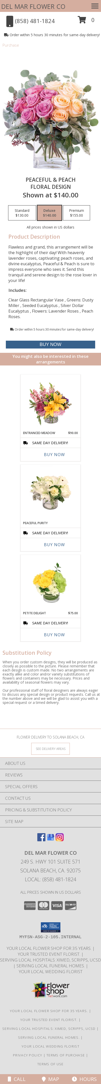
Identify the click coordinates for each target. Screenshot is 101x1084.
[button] (86, 21)
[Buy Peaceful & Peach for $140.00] (50, 345)
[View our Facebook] (41, 840)
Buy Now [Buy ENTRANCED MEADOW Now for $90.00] (54, 454)
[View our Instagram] (60, 840)
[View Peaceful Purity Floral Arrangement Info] (50, 491)
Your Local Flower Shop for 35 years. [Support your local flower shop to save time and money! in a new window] (49, 948)
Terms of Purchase (65, 1055)
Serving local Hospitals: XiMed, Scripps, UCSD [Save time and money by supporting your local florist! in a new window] (50, 960)
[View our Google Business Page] (50, 840)
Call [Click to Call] (17, 1079)
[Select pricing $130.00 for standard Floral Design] (22, 213)
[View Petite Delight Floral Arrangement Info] (50, 581)
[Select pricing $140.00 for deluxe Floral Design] (49, 213)
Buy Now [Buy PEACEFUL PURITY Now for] (54, 544)
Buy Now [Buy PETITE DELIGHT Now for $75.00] (54, 635)
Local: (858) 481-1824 (50, 879)
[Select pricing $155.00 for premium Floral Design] (76, 213)
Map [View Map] (50, 1079)
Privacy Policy (27, 1055)
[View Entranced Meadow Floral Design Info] (50, 401)
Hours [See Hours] (84, 1079)
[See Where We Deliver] (50, 748)
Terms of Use (50, 1064)
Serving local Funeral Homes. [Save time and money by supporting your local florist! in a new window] (51, 966)
